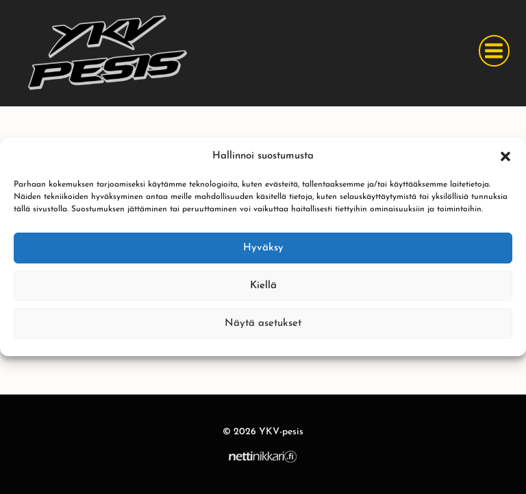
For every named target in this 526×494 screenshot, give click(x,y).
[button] (505, 156)
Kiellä (263, 286)
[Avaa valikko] (494, 50)
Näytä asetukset (263, 323)
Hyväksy (263, 248)
